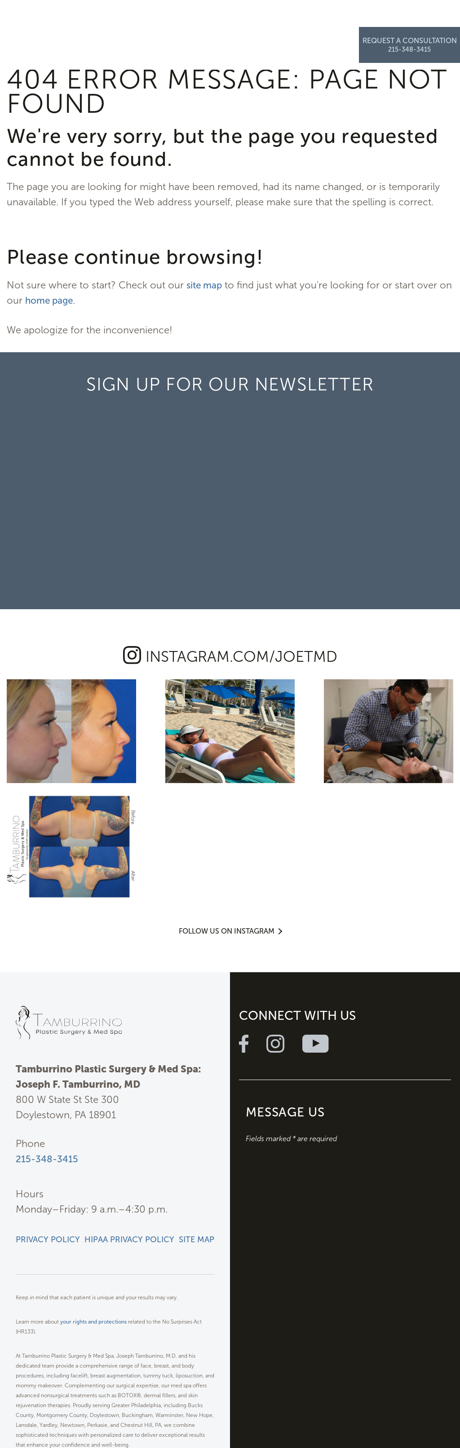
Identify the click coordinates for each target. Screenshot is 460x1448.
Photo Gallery (225, 17)
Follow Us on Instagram (226, 799)
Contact (341, 17)
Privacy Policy (48, 1112)
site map (205, 285)
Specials (268, 17)
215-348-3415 (48, 1032)
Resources (305, 17)
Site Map (196, 1112)
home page (66, 300)
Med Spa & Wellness (166, 17)
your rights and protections (93, 1195)
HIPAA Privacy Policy (129, 1112)
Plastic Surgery (103, 17)
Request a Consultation (410, 14)
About (63, 17)
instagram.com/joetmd (241, 656)
